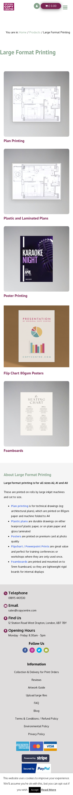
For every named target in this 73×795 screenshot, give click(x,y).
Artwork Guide (36, 687)
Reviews (36, 679)
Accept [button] (34, 789)
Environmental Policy (36, 726)
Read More (48, 789)
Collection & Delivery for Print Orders (36, 672)
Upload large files (36, 695)
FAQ (36, 703)
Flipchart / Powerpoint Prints (30, 546)
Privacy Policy (36, 734)
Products (34, 32)
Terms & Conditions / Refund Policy (36, 718)
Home (23, 32)
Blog (36, 710)
